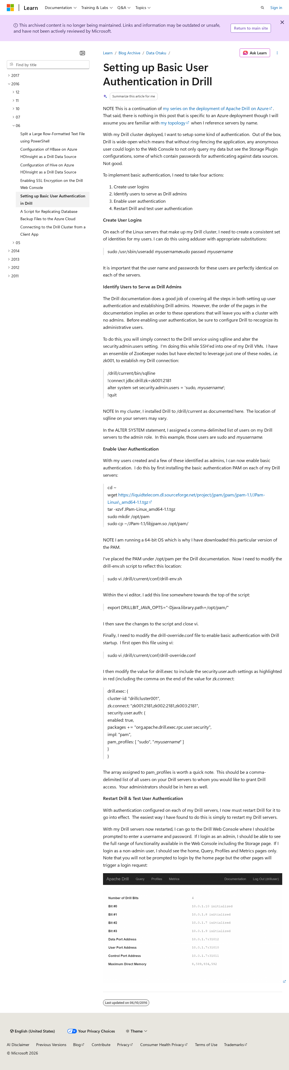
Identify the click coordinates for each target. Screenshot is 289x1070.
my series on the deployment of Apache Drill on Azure (215, 108)
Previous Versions (51, 1044)
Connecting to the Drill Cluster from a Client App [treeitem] (53, 230)
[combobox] (48, 64)
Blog (77, 1044)
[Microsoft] (10, 7)
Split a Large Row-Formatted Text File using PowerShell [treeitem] (52, 137)
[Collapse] (82, 53)
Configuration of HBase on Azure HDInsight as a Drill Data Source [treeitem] (48, 152)
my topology (173, 123)
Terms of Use (206, 1044)
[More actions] (277, 52)
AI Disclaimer (18, 1044)
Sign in (276, 7)
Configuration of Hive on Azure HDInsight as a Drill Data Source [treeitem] (48, 168)
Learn (108, 52)
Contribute (101, 1044)
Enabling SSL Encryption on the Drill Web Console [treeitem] (51, 184)
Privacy (123, 1044)
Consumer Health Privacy (162, 1044)
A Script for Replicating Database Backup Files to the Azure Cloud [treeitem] (48, 215)
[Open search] (262, 8)
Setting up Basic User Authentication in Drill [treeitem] (52, 199)
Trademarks (234, 1044)
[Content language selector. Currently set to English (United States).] (32, 1031)
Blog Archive (129, 52)
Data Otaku (156, 52)
